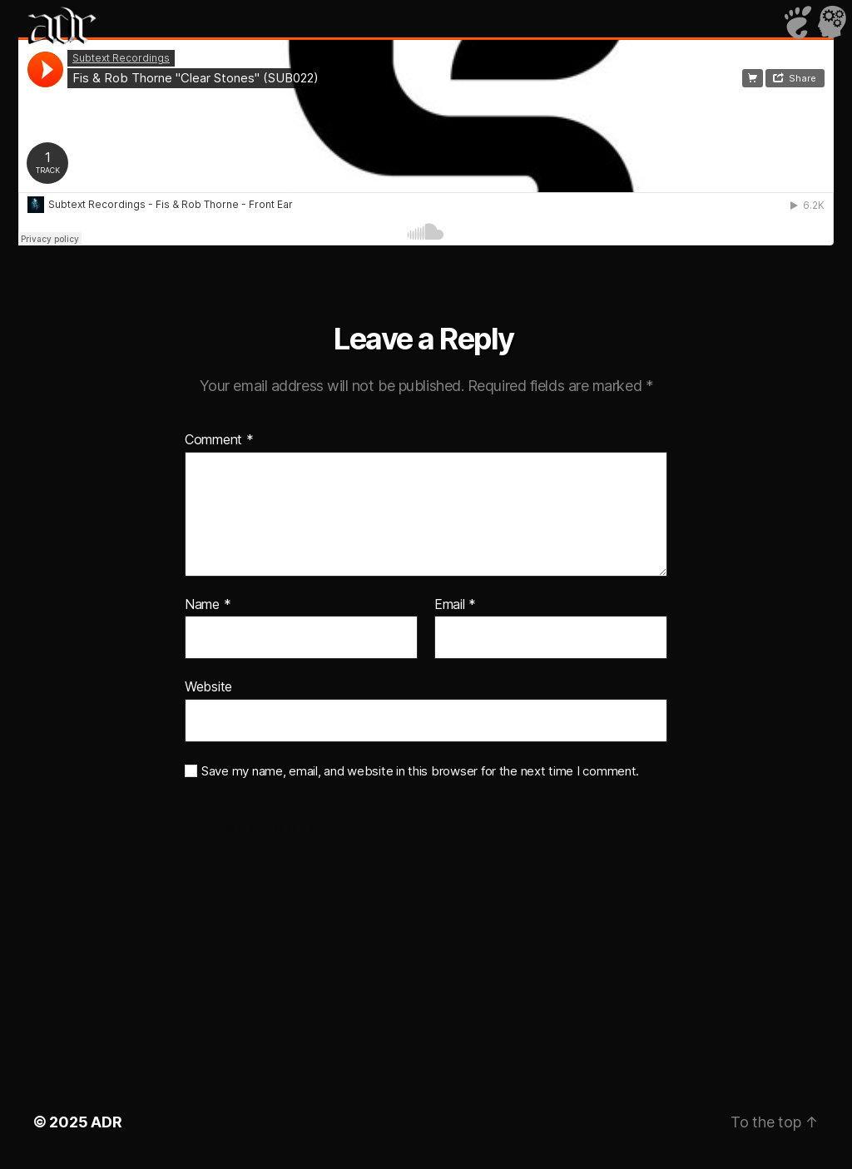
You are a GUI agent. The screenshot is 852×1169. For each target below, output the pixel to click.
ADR (106, 1122)
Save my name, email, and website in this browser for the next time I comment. (420, 771)
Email (455, 604)
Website (208, 686)
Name (207, 604)
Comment (219, 440)
